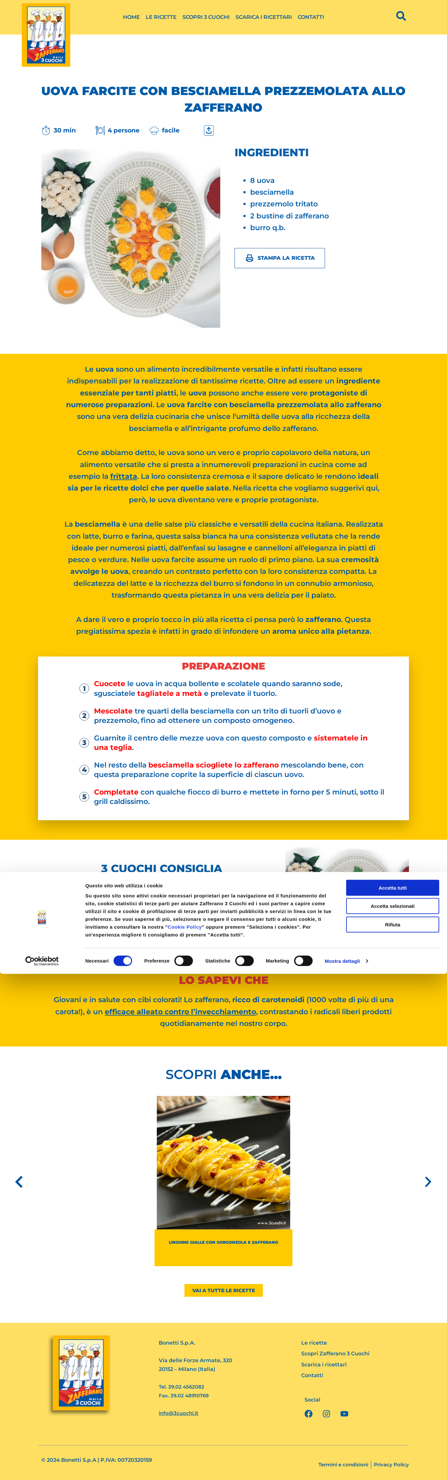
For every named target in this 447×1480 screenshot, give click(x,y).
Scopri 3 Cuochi (206, 17)
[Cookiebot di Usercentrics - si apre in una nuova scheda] (42, 1467)
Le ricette (161, 17)
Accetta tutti (393, 1394)
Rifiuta (392, 1430)
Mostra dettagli (342, 1467)
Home (131, 17)
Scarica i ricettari (264, 17)
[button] (19, 1182)
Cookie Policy (185, 1433)
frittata (123, 476)
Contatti (311, 17)
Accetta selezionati (392, 1412)
